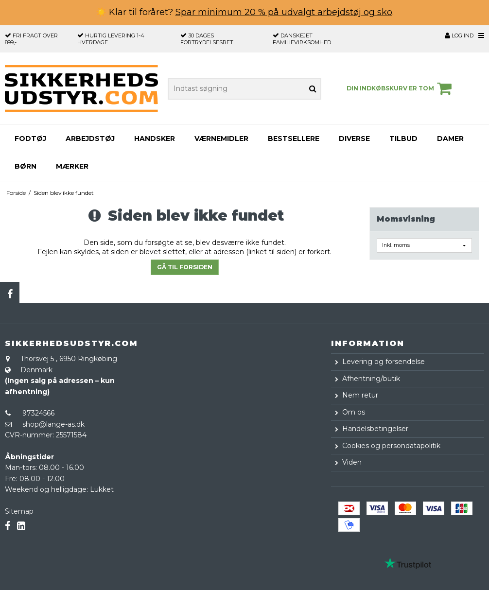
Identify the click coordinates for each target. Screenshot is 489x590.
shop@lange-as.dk (53, 424)
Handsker (154, 138)
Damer (450, 138)
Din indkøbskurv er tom (400, 88)
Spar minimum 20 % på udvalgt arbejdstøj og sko (283, 12)
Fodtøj (30, 138)
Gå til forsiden (184, 267)
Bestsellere (293, 138)
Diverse (354, 138)
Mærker (72, 166)
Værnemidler (221, 138)
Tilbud (403, 138)
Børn (25, 166)
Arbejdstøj (90, 138)
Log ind (459, 35)
